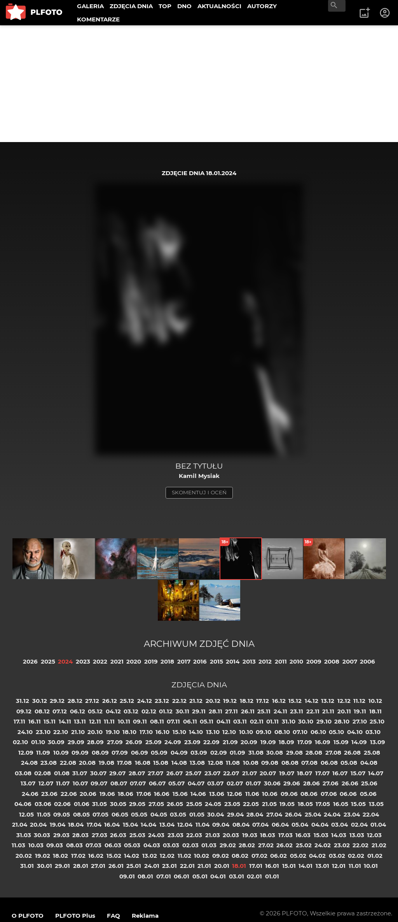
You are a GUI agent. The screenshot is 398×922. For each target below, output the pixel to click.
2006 (367, 661)
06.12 (77, 711)
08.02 (240, 855)
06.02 (278, 855)
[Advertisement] (199, 83)
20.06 (88, 793)
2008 (331, 661)
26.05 (175, 804)
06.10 (318, 732)
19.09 (268, 742)
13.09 (377, 742)
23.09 (192, 742)
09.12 (23, 711)
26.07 (174, 773)
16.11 (34, 721)
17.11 (19, 721)
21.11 (328, 711)
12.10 (229, 732)
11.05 (44, 814)
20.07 (268, 773)
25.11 (264, 711)
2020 (133, 661)
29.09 (76, 742)
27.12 (92, 700)
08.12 (42, 711)
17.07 (322, 773)
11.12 (359, 700)
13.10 (213, 732)
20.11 (344, 711)
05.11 (206, 721)
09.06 (289, 793)
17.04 (94, 824)
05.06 (368, 793)
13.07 (28, 783)
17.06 (143, 793)
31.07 (79, 773)
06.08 (329, 762)
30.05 (118, 804)
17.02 (78, 855)
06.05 (120, 814)
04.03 (151, 845)
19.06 (107, 793)
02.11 (257, 721)
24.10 (25, 732)
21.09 (230, 742)
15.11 (50, 721)
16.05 (340, 804)
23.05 (232, 804)
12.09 (25, 752)
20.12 (213, 700)
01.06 (81, 804)
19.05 (287, 804)
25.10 (377, 721)
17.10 (146, 732)
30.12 (39, 700)
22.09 (211, 742)
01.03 (208, 845)
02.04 (359, 824)
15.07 (358, 773)
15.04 (130, 824)
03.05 (178, 814)
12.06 (234, 793)
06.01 (181, 876)
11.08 (233, 762)
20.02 (24, 855)
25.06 (369, 783)
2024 (65, 661)
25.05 (194, 804)
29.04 (235, 814)
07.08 (309, 762)
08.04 (241, 824)
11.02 (184, 855)
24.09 (172, 742)
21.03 (212, 835)
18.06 (125, 793)
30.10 (305, 721)
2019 (151, 661)
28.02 (247, 845)
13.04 (167, 824)
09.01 (127, 876)
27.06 (331, 783)
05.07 (176, 783)
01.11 (272, 721)
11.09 (43, 752)
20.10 (95, 732)
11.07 (63, 783)
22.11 (312, 711)
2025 (48, 661)
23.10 (43, 732)
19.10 (113, 732)
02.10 (20, 742)
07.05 (100, 814)
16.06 (161, 793)
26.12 (109, 700)
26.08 (352, 752)
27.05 (156, 804)
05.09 (159, 752)
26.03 (118, 835)
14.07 (375, 773)
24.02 (322, 845)
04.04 (319, 824)
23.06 (49, 793)
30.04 (215, 814)
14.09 (359, 742)
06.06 (348, 793)
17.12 (262, 700)
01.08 (62, 773)
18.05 (305, 804)
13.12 (327, 700)
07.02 (259, 855)
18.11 (375, 711)
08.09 (100, 752)
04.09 (179, 752)
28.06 (311, 783)
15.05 (358, 804)
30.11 (182, 711)
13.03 (356, 835)
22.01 (187, 865)
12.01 (339, 865)
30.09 (56, 742)
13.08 (197, 762)
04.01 (218, 876)
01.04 (378, 824)
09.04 (220, 824)
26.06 (350, 783)
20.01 (221, 865)
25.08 (372, 752)
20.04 (38, 824)
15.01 (289, 865)
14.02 (131, 855)
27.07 (155, 773)
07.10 (300, 732)
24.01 (151, 865)
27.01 (98, 865)
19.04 (57, 824)
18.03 (267, 835)
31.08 (256, 752)
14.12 (311, 700)
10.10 (246, 732)
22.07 (231, 773)
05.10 (336, 732)
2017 (183, 661)
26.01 (116, 865)
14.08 (179, 762)
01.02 (374, 855)
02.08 (42, 773)
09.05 (61, 814)
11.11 (109, 721)
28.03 (80, 835)
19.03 (249, 835)
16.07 (339, 773)
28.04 (254, 814)
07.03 (93, 845)
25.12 (127, 700)
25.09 (153, 742)
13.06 (216, 793)
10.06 (270, 793)
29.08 (294, 752)
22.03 (194, 835)
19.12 (230, 700)
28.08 (313, 752)
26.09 (134, 742)
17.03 (285, 835)
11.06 (252, 793)
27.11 (231, 711)
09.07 (99, 783)
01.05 (196, 814)
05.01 (200, 876)
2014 (232, 661)
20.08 (87, 762)
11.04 (202, 824)
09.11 (140, 721)
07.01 (163, 876)
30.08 (274, 752)
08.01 (145, 876)
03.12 (131, 711)
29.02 (228, 845)
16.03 (303, 835)
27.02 (266, 845)
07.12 (59, 711)
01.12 (166, 711)
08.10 (282, 732)
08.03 (74, 845)
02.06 (62, 804)
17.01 (255, 865)
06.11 (190, 721)
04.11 (223, 721)
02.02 (356, 855)
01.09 (237, 752)
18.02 (60, 855)
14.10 (196, 732)
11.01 (355, 865)
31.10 (288, 721)
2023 (83, 661)
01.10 (38, 742)
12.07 (45, 783)
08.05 (81, 814)
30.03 (42, 835)
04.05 (158, 814)
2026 (30, 661)
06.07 (157, 783)
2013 (249, 661)
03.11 (240, 721)
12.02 (167, 855)
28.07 (137, 773)
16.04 (112, 824)
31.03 (23, 835)
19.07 (286, 773)
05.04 (300, 824)
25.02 (304, 845)
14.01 (305, 865)
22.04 (371, 814)
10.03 (36, 845)
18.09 (286, 742)
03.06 (43, 804)
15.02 (113, 855)
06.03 (113, 845)
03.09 (198, 752)
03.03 (171, 845)
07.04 (260, 824)
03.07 (215, 783)
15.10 (179, 732)
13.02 (149, 855)
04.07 (196, 783)
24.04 (332, 814)
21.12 (195, 700)
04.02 (317, 855)
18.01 (239, 865)
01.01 (272, 876)
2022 (100, 661)
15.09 (341, 742)
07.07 (138, 783)
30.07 (98, 773)
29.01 (62, 865)
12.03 (374, 835)
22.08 (68, 762)
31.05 (99, 804)
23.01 (169, 865)
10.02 (201, 855)
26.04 (293, 814)
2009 (313, 661)
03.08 (23, 773)
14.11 (65, 721)
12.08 (215, 762)
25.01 (133, 865)
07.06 (329, 793)
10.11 (124, 721)
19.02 (42, 855)
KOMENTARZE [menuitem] (98, 19)
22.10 (60, 732)
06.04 (280, 824)
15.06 (180, 793)
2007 (349, 661)
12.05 (26, 814)
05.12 (95, 711)
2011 (281, 661)
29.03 (61, 835)
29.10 (324, 721)
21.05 (269, 804)
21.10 (78, 732)
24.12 (144, 700)
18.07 (304, 773)
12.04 (184, 824)
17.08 (124, 762)
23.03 (175, 835)
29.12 (57, 700)
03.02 (337, 855)
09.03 (54, 845)
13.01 (322, 865)
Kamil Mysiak (199, 475)
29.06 (291, 783)
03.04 (339, 824)
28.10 (341, 721)
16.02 (95, 855)
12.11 (95, 721)
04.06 (22, 804)
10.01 (371, 865)
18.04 (76, 824)
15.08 (160, 762)
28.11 (215, 711)
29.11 (199, 711)
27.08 (333, 752)
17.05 (323, 804)
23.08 (48, 762)
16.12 (279, 700)
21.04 (19, 824)
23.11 (296, 711)
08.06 (309, 793)
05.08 (348, 762)
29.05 (137, 804)
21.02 (379, 845)
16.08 (142, 762)
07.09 (120, 752)
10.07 (80, 783)
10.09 (61, 752)
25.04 (313, 814)
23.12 (162, 700)
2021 (117, 661)
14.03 (338, 835)
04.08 (368, 762)
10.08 (250, 762)
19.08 (106, 762)
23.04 (352, 814)
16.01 (272, 865)
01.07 (253, 783)
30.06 (272, 783)
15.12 (295, 700)
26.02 (284, 845)
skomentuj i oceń (199, 492)
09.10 (263, 732)
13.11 (80, 721)
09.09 (80, 752)
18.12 (246, 700)
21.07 (249, 773)
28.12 (75, 700)
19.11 (360, 711)
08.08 (289, 762)
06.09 (139, 752)
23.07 (212, 773)
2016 (200, 661)
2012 (265, 661)
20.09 (249, 742)
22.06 (69, 793)
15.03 (321, 835)
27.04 (274, 814)
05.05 (139, 814)
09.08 (269, 762)
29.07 (117, 773)
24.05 (213, 804)
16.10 (162, 732)
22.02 (360, 845)
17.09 (304, 742)
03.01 (236, 876)
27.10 (360, 721)
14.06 (198, 793)
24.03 (156, 835)
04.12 (113, 711)
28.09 (95, 742)
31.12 (22, 700)
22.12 (179, 700)
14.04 (148, 824)
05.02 (298, 855)
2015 (216, 661)
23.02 (342, 845)
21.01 (204, 865)
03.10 (373, 732)
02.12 (148, 711)
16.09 (322, 742)
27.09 (115, 742)
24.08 (29, 762)
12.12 (344, 700)
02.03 (190, 845)
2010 (296, 661)
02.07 (235, 783)
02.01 (254, 876)
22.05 (251, 804)
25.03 (137, 835)
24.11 (280, 711)
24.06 (30, 793)
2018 (167, 661)
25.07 (193, 773)
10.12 (375, 700)
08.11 (157, 721)
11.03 (18, 845)
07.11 (173, 721)
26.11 (248, 711)
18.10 (129, 732)
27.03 (99, 835)
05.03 (132, 845)
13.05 (376, 804)
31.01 (27, 865)
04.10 (355, 732)
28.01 (80, 865)
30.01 (44, 865)
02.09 (218, 752)
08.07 (118, 783)
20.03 (231, 835)
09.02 (220, 855)
